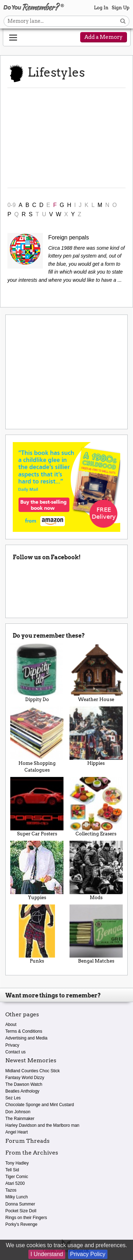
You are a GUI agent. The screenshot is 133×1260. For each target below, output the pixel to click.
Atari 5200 (15, 1183)
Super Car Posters (37, 806)
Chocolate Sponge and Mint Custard (39, 1104)
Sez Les (13, 1097)
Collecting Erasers (96, 806)
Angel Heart (16, 1132)
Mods (96, 870)
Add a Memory (103, 37)
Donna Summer (20, 1204)
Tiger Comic (16, 1176)
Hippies (96, 736)
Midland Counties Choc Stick (32, 1070)
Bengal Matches (96, 934)
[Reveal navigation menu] (13, 38)
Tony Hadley (17, 1163)
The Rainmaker (19, 1118)
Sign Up (120, 7)
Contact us (15, 1051)
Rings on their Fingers (26, 1217)
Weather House (96, 672)
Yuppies (37, 870)
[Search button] (123, 21)
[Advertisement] (66, 137)
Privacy (12, 1045)
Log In (101, 7)
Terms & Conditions (23, 1031)
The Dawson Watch (23, 1084)
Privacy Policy (88, 1254)
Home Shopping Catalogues (37, 739)
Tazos (10, 1190)
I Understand (47, 1254)
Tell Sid (12, 1169)
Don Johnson (18, 1111)
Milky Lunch (16, 1196)
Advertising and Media (26, 1038)
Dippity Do (37, 672)
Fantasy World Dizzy (24, 1077)
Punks (37, 934)
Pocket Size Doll (20, 1210)
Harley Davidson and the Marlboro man (42, 1125)
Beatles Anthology (22, 1091)
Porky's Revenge (21, 1224)
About (10, 1024)
